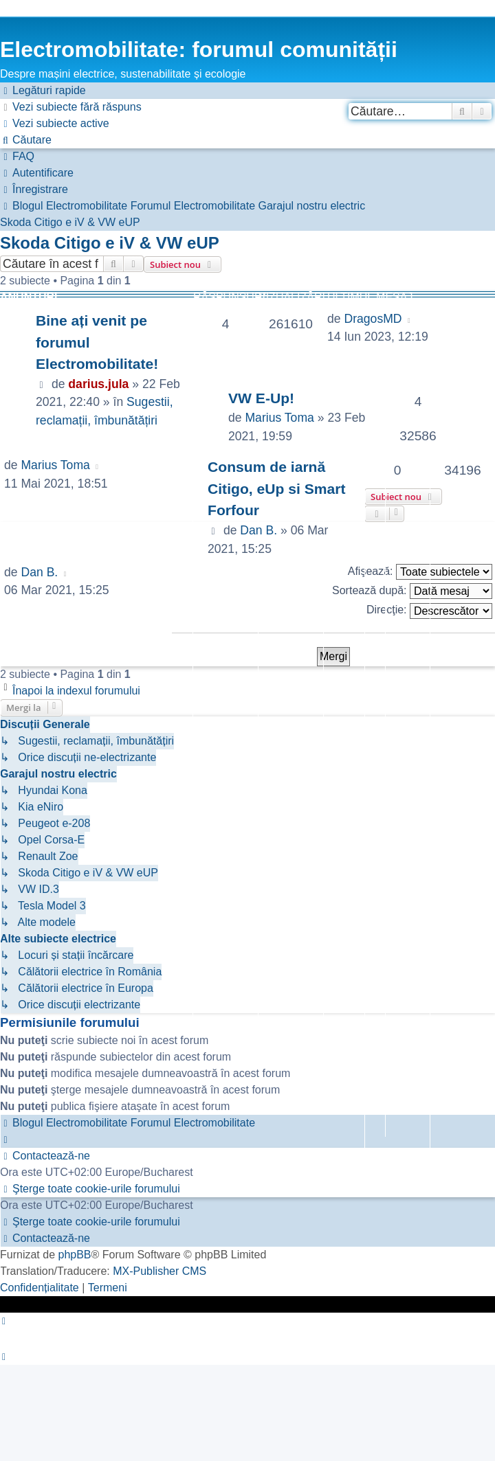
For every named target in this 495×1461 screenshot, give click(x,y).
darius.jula (98, 384)
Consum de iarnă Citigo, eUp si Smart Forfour (277, 488)
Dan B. (258, 530)
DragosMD (373, 319)
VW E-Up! (261, 398)
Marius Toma (279, 417)
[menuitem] (71, 107)
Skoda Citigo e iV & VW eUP (109, 243)
